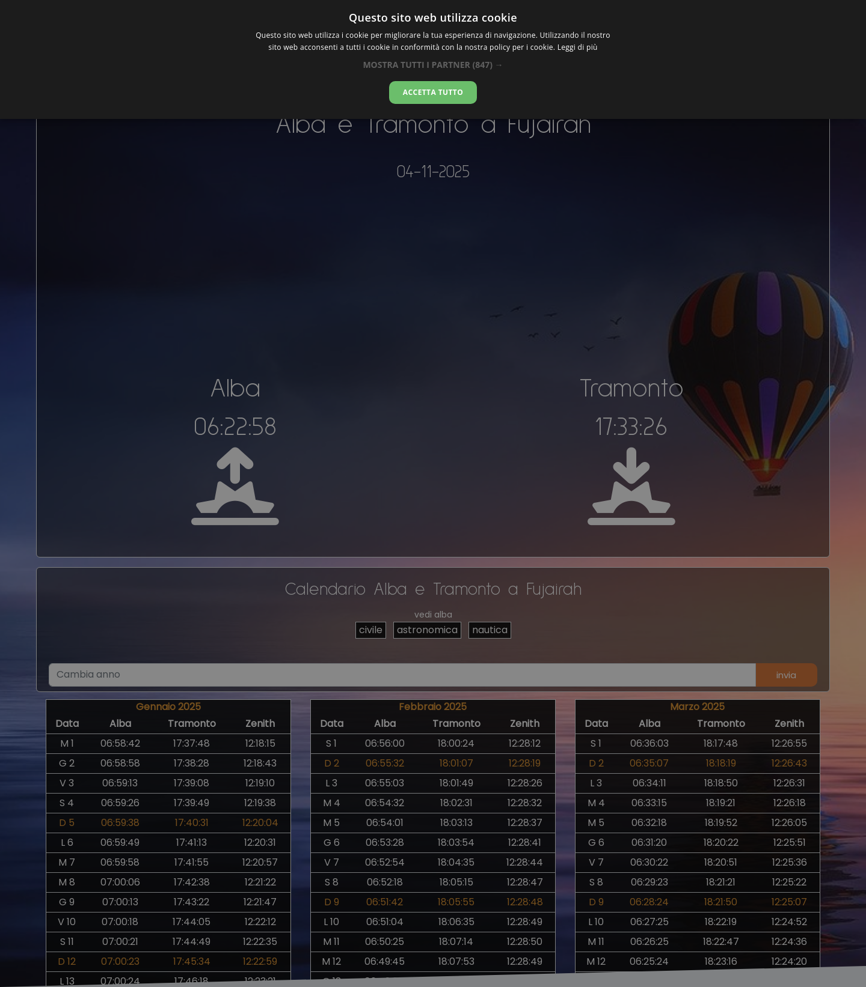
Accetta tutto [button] (433, 92)
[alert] (433, 493)
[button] (433, 64)
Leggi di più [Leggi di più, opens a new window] (577, 47)
